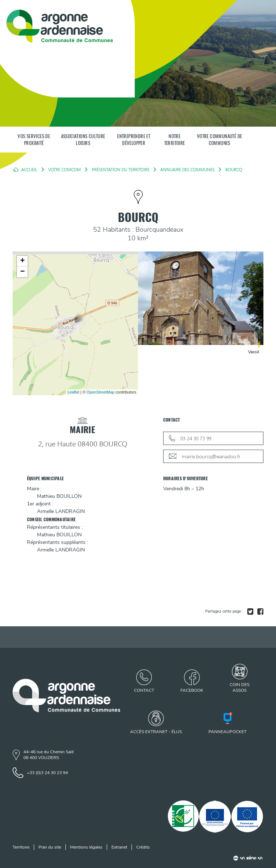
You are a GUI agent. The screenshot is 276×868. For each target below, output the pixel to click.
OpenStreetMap (101, 392)
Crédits (143, 847)
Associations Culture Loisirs (83, 139)
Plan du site (49, 847)
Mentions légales (86, 847)
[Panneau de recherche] (256, 139)
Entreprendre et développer (133, 139)
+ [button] (22, 261)
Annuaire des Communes (187, 169)
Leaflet (73, 392)
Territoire (21, 847)
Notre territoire (174, 139)
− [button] (22, 272)
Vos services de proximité (34, 139)
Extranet (119, 847)
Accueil (29, 169)
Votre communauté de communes (219, 139)
